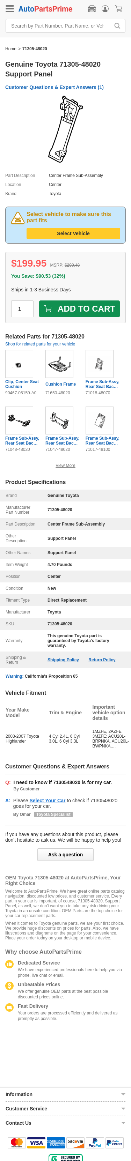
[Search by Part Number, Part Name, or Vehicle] (59, 25)
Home (10, 48)
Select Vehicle (73, 233)
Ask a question (65, 854)
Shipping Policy (63, 659)
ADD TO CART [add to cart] (79, 308)
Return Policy (101, 659)
